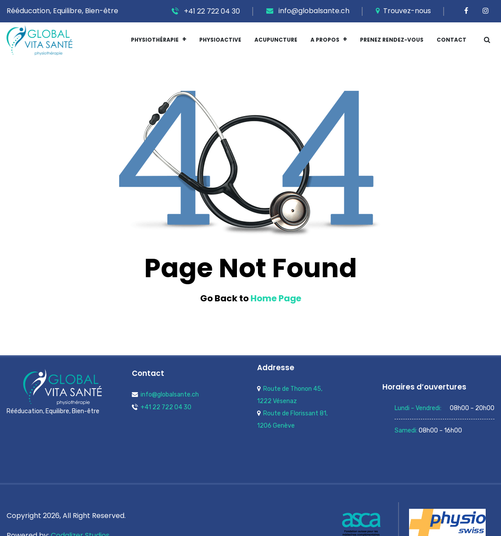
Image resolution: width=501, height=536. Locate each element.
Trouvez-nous (403, 11)
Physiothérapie (155, 39)
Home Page (275, 298)
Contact (451, 39)
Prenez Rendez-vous (391, 39)
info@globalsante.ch (307, 11)
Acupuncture (275, 39)
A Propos (324, 39)
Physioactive (220, 39)
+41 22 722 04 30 (206, 11)
